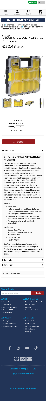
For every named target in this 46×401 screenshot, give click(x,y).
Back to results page (12, 273)
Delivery (27, 307)
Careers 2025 (7, 310)
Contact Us (6, 304)
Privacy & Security (8, 323)
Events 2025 (6, 313)
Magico (17, 388)
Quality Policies (7, 321)
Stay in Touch (7, 289)
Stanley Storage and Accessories (17, 249)
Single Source (29, 329)
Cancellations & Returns (32, 310)
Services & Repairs (31, 326)
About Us (5, 302)
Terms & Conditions (9, 326)
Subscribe (38, 293)
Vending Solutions (30, 321)
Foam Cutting (29, 323)
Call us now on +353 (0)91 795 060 (23, 368)
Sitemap (27, 332)
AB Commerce (31, 388)
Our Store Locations (9, 307)
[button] (42, 57)
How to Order (29, 304)
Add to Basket (18, 141)
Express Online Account (32, 302)
